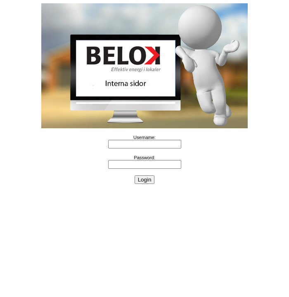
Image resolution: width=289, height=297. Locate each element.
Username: (144, 137)
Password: (144, 157)
